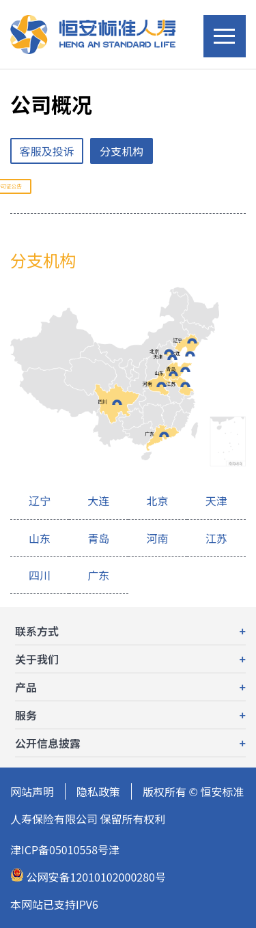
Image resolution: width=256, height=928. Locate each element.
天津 (157, 356)
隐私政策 (98, 791)
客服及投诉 (47, 151)
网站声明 (32, 791)
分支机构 (121, 151)
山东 (159, 372)
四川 (102, 401)
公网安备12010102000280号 (88, 876)
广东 (149, 433)
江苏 (170, 383)
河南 (147, 383)
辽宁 (178, 340)
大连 (175, 353)
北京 (154, 351)
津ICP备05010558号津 (64, 849)
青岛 (170, 368)
